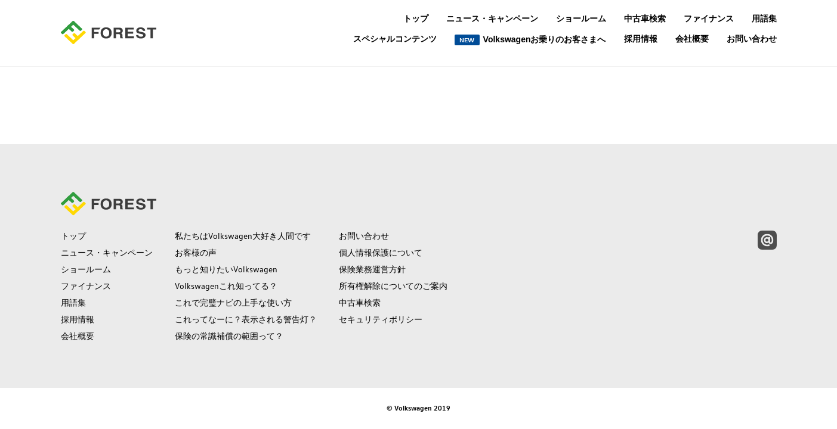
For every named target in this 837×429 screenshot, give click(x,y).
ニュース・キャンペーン (492, 18)
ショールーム (581, 18)
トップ (415, 18)
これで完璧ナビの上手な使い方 (233, 303)
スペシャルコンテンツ (395, 39)
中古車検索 (645, 18)
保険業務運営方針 (372, 269)
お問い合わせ (752, 39)
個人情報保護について (380, 252)
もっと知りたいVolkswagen (226, 269)
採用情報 (640, 39)
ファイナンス (709, 18)
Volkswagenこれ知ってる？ (226, 286)
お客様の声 (196, 252)
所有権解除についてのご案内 (393, 286)
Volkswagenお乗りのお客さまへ (530, 40)
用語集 (764, 18)
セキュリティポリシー (380, 319)
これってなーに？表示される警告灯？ (246, 319)
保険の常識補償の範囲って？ (229, 336)
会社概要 (692, 39)
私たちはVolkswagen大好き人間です (243, 236)
